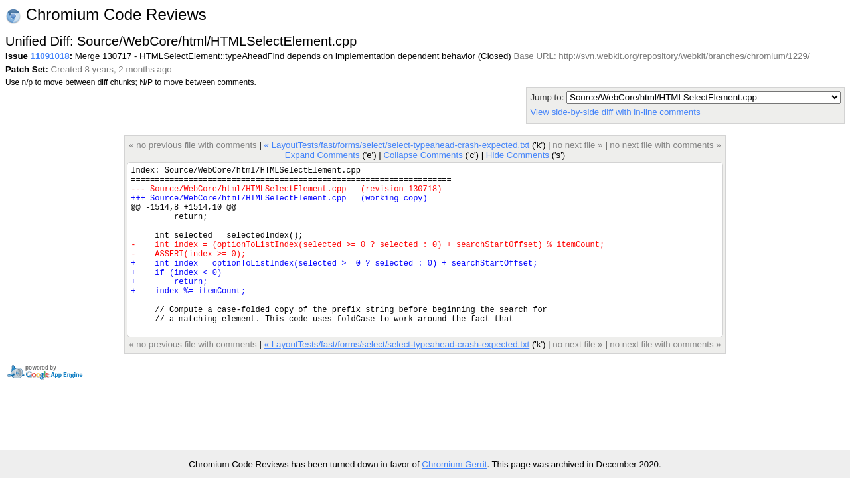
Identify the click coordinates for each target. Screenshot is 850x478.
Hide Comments (517, 155)
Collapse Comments (422, 155)
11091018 (50, 56)
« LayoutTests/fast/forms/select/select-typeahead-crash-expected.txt (397, 145)
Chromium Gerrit (454, 464)
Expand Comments (322, 155)
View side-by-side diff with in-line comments (615, 112)
